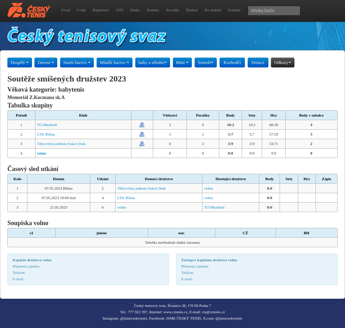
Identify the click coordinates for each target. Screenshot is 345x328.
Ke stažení (213, 10)
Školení (192, 10)
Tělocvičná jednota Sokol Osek (61, 144)
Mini (182, 62)
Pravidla (172, 10)
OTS (119, 10)
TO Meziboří (47, 125)
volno (208, 188)
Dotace (258, 62)
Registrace (101, 10)
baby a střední (152, 62)
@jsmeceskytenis (133, 318)
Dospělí (20, 62)
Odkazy (282, 62)
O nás (81, 10)
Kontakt (234, 10)
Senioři (206, 62)
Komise (153, 10)
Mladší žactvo (115, 62)
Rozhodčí (232, 62)
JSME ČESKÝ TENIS (183, 318)
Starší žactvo (77, 62)
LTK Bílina (46, 134)
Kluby (135, 10)
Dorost (46, 62)
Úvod (65, 10)
